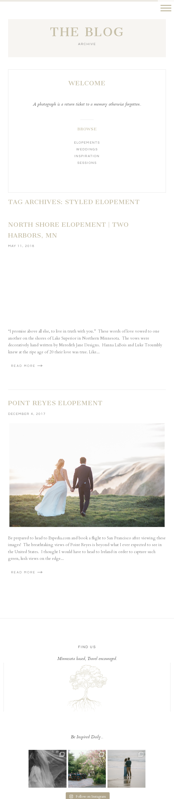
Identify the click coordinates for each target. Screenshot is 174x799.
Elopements (87, 142)
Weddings (87, 149)
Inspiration (87, 156)
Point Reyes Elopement (55, 403)
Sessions (86, 163)
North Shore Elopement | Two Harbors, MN (68, 230)
